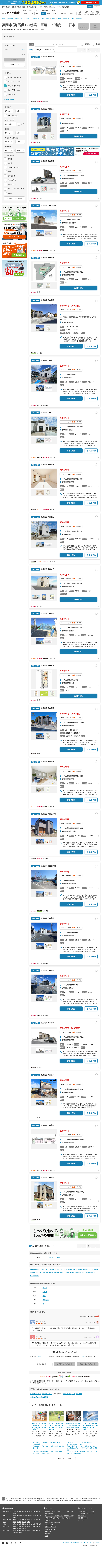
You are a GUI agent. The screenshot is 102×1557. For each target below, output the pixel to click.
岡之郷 (45, 1288)
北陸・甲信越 (7, 1519)
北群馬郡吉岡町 (59, 1272)
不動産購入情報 (49, 1513)
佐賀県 (19, 1530)
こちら (83, 1356)
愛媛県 (19, 1528)
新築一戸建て (57, 1518)
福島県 (14, 1513)
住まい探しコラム (50, 1529)
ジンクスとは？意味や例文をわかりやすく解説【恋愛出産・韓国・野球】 (90, 1426)
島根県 (28, 1526)
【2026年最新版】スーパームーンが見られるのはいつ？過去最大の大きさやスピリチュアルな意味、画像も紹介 (82, 1448)
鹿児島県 (15, 1532)
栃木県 (39, 1515)
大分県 (33, 1530)
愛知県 (14, 1522)
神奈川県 (19, 1515)
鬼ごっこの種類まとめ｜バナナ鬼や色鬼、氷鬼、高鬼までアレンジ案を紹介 (56, 1426)
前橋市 (52, 1269)
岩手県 (24, 1511)
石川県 (33, 1519)
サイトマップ (82, 1520)
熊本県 (28, 1530)
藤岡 (47, 1300)
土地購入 (47, 1520)
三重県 (28, 1522)
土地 (73, 1394)
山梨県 (19, 1519)
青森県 (19, 1511)
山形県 (38, 1511)
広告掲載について (83, 1518)
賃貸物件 (79, 1394)
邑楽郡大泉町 (34, 1269)
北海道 (14, 1511)
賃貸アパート (62, 1511)
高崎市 (57, 1269)
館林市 (85, 1269)
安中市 (32, 1272)
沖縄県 (20, 1532)
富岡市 (96, 1269)
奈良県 (33, 1524)
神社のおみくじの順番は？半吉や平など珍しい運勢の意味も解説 (73, 1425)
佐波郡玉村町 (34, 1276)
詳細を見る (71, 95)
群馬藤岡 (52, 1257)
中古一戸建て (67, 1394)
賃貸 (46, 1511)
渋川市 (91, 1269)
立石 (44, 1296)
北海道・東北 (7, 1511)
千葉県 (30, 1515)
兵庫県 (19, 1524)
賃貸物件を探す (9, 100)
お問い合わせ (82, 1516)
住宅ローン (48, 1531)
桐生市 (62, 1269)
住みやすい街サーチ (50, 1527)
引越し (46, 1536)
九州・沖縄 (6, 1530)
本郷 (44, 1300)
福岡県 (14, 1530)
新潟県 (14, 1519)
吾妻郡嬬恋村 (90, 1272)
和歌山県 (38, 1524)
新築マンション (35, 1394)
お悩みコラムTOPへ (64, 1459)
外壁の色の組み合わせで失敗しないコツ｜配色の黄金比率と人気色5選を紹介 (39, 1426)
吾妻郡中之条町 (80, 1272)
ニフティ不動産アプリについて (87, 1513)
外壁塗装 (47, 1533)
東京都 (14, 1515)
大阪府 (14, 1524)
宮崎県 (38, 1530)
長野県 (24, 1519)
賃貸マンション (52, 1511)
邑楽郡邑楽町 (44, 1269)
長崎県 (24, 1530)
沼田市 (80, 1269)
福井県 (38, 1519)
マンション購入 (49, 1516)
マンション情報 (49, 1525)
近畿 (4, 1524)
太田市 (75, 1269)
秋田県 (33, 1511)
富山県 (28, 1519)
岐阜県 (19, 1522)
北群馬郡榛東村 (47, 1272)
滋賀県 (28, 1524)
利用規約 (90, 1542)
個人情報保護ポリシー (78, 1542)
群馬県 (14, 1517)
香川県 (14, 1528)
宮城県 (28, 1511)
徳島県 (38, 1526)
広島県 (14, 1526)
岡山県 (19, 1526)
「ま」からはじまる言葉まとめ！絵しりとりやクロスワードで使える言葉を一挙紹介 (47, 1453)
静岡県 (24, 1522)
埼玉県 (25, 1515)
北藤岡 (57, 1257)
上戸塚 (45, 1292)
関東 (4, 1515)
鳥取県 (24, 1526)
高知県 (24, 1528)
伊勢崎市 (69, 1269)
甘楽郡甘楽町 (69, 1272)
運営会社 (66, 1542)
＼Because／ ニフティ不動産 (86, 1511)
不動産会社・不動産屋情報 (39, 1397)
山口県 (33, 1526)
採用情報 (97, 1542)
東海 (4, 1522)
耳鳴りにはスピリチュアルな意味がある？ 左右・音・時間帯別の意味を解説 (81, 1443)
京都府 (24, 1524)
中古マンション (47, 1394)
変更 (23, 49)
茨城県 (34, 1515)
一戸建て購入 (48, 1518)
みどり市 (39, 1272)
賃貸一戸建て (70, 1511)
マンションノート (41, 1356)
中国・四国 (6, 1526)
